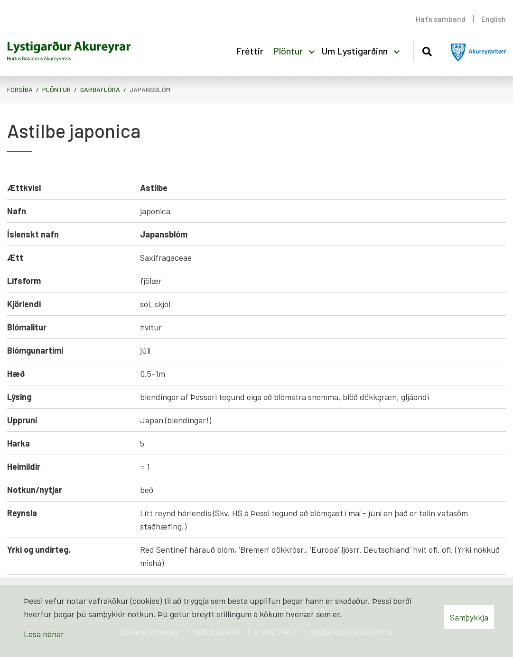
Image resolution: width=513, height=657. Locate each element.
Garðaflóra (100, 89)
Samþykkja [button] (469, 617)
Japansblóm (150, 89)
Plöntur (56, 89)
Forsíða (20, 89)
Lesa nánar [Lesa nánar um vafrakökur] (44, 634)
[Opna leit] (427, 50)
